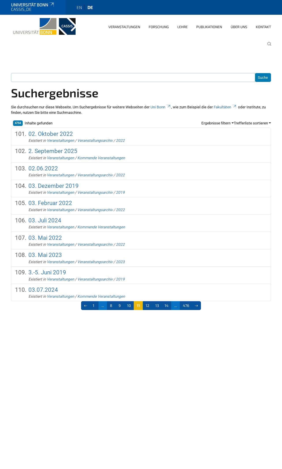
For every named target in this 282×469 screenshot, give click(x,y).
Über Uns (239, 27)
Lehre (182, 27)
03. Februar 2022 (50, 203)
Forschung (159, 27)
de (90, 7)
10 (129, 305)
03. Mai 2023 (45, 255)
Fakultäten (225, 107)
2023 (120, 262)
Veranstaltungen (124, 27)
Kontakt (263, 27)
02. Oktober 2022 (50, 134)
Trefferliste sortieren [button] (251, 123)
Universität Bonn (33, 4)
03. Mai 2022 (45, 237)
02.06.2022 (43, 168)
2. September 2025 (52, 151)
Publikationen (209, 27)
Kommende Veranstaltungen (101, 158)
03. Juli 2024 (44, 220)
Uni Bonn (160, 107)
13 (157, 305)
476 (186, 305)
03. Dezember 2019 (53, 186)
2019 (120, 192)
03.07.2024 (43, 289)
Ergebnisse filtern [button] (215, 123)
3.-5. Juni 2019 (47, 272)
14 (166, 305)
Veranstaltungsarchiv (95, 140)
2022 (120, 140)
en (79, 7)
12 (147, 305)
